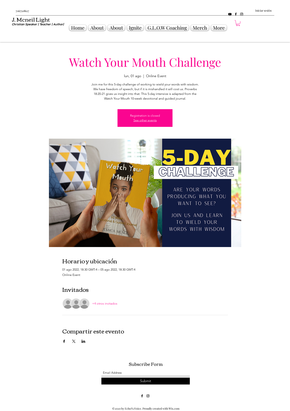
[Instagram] (242, 14)
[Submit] (145, 381)
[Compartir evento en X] (74, 341)
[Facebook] (236, 14)
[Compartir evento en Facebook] (64, 341)
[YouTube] (230, 14)
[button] (238, 23)
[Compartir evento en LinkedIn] (83, 341)
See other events (145, 120)
